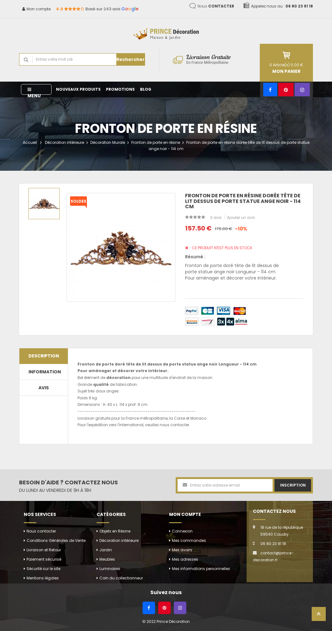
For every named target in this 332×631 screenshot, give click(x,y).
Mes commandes (189, 540)
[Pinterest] (286, 89)
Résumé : (195, 257)
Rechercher (130, 59)
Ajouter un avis (241, 217)
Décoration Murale (107, 142)
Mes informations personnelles (201, 568)
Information (44, 372)
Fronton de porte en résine (155, 142)
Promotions (120, 89)
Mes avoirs (182, 550)
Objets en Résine (114, 531)
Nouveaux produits (78, 89)
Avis (43, 388)
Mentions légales (43, 578)
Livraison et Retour (44, 550)
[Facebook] (270, 89)
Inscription (293, 485)
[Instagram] (302, 89)
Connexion (182, 531)
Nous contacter (41, 531)
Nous (216, 6)
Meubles (107, 559)
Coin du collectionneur (121, 578)
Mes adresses (185, 559)
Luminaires (109, 568)
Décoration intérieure (64, 142)
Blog (145, 89)
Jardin (105, 550)
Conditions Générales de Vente (56, 540)
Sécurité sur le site (43, 568)
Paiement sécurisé (44, 559)
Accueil (30, 142)
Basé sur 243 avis (97, 9)
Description (43, 356)
